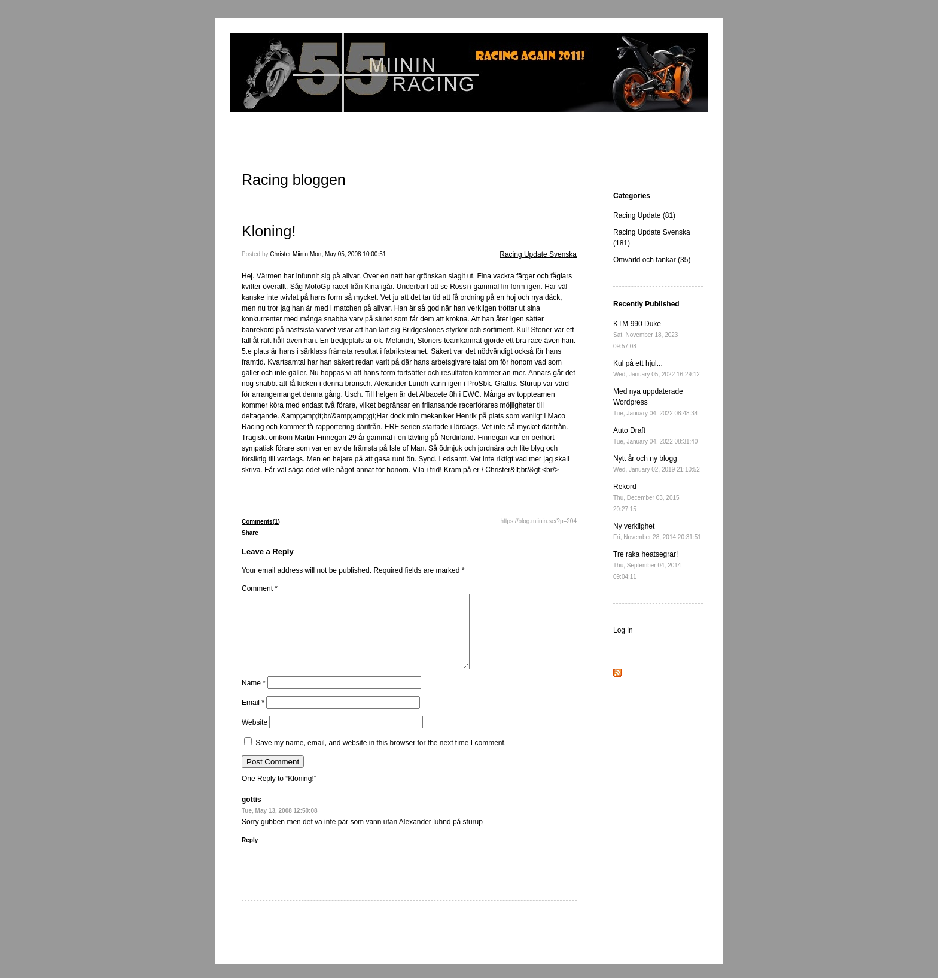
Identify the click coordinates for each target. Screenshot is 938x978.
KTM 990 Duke (645, 335)
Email (253, 717)
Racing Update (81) (644, 215)
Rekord (646, 497)
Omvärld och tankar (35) (651, 260)
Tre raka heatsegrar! (647, 565)
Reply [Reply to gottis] (250, 854)
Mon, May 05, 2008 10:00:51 (348, 254)
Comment (260, 588)
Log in (623, 630)
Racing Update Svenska (538, 254)
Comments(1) (261, 521)
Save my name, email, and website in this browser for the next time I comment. (380, 757)
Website (254, 737)
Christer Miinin (289, 254)
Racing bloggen (294, 179)
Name (254, 697)
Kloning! (269, 231)
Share (250, 533)
